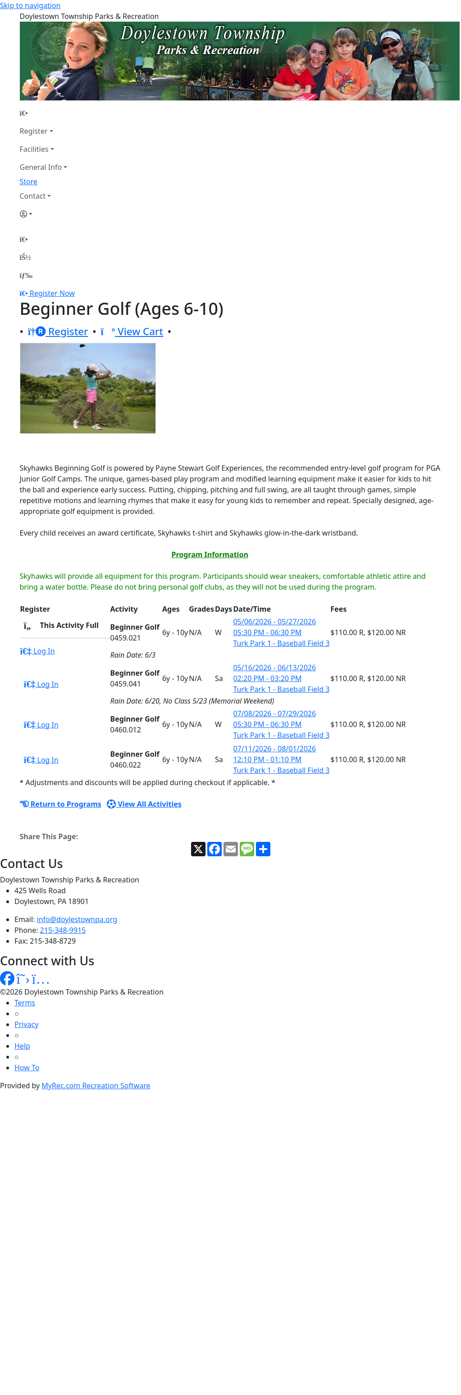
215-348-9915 (63, 930)
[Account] (44, 214)
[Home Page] (44, 113)
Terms (24, 1003)
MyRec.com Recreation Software (95, 1086)
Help (22, 1046)
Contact (33, 196)
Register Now (52, 293)
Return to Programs (60, 804)
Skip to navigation (30, 5)
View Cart (131, 331)
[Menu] (26, 275)
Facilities (34, 149)
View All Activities (144, 804)
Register (34, 131)
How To (26, 1067)
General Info (41, 167)
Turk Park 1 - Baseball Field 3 (281, 643)
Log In (37, 651)
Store (29, 181)
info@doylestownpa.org (77, 919)
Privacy (26, 1024)
